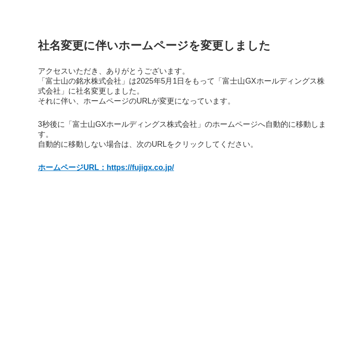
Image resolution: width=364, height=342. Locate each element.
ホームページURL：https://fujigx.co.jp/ (106, 167)
